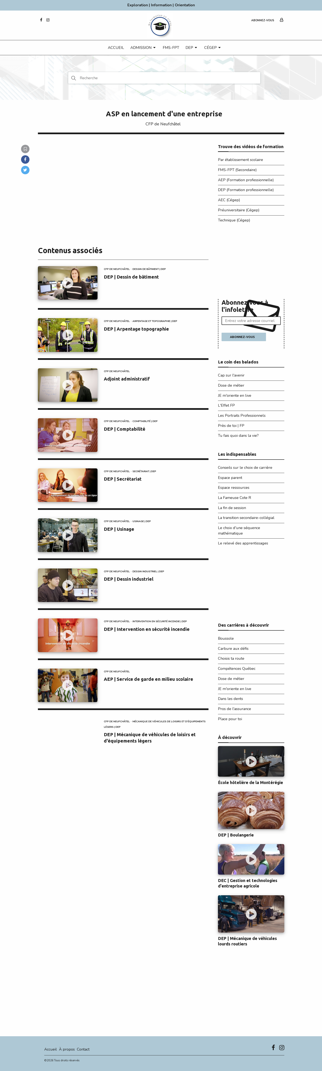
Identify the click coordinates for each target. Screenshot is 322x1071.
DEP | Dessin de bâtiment (131, 276)
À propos (67, 1049)
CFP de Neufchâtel (163, 124)
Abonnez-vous (262, 20)
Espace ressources (233, 487)
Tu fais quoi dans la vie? (238, 435)
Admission (141, 47)
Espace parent (230, 477)
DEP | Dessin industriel (128, 579)
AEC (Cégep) (229, 199)
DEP (189, 47)
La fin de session (232, 507)
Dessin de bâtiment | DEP (149, 269)
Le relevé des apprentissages (243, 543)
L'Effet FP (226, 405)
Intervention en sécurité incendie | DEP (159, 621)
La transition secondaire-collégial (246, 517)
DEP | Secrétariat (123, 478)
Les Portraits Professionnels (242, 415)
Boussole (226, 638)
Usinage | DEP (141, 521)
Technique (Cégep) (234, 220)
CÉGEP (210, 47)
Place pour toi (230, 718)
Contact (83, 1049)
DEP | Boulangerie (236, 835)
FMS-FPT (171, 47)
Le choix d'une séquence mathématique (239, 530)
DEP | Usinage (119, 529)
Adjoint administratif (127, 378)
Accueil (116, 47)
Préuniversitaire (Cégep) (238, 210)
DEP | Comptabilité (124, 429)
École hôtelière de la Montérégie (250, 782)
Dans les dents (230, 698)
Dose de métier (231, 385)
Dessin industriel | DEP (148, 571)
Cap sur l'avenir (231, 375)
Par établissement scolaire (240, 159)
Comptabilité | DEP (145, 421)
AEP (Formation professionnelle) (246, 179)
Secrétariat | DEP (144, 471)
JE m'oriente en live (234, 395)
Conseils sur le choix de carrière (245, 467)
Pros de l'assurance (234, 708)
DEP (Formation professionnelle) (246, 189)
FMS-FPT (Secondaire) (237, 169)
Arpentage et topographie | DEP (154, 321)
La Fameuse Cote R (234, 497)
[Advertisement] (251, 262)
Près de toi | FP (231, 425)
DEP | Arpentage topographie (136, 328)
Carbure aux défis (233, 648)
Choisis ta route (231, 658)
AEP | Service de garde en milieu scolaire (148, 679)
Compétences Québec (236, 668)
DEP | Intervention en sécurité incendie (147, 629)
